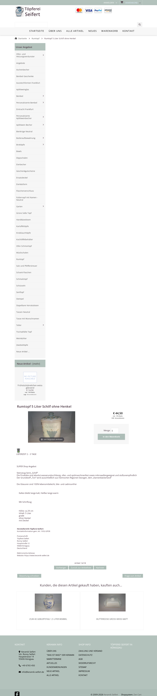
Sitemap (83, 657)
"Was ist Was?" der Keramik (60, 645)
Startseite (22, 29)
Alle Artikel (53, 665)
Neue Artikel (53, 661)
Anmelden (109, 2)
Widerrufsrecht (87, 653)
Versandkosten (31, 385)
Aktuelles (52, 653)
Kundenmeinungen (57, 657)
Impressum (84, 661)
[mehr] (36, 354)
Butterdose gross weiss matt (112, 609)
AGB (81, 649)
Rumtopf (35, 29)
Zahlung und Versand (90, 641)
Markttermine (54, 649)
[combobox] (128, 11)
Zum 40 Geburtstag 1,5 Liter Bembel (48, 609)
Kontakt (83, 665)
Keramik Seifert (111, 685)
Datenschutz (85, 645)
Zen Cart (137, 685)
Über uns (51, 641)
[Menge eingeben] (115, 421)
